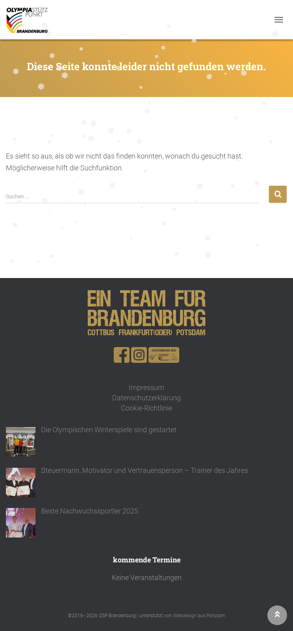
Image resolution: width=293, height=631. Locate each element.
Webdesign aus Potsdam (199, 615)
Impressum (146, 387)
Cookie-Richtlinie (146, 408)
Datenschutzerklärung (146, 398)
